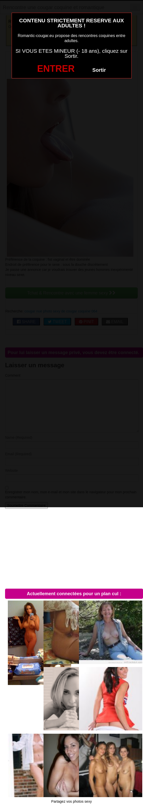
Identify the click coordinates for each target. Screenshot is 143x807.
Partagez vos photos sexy (71, 801)
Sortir (99, 70)
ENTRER (56, 68)
